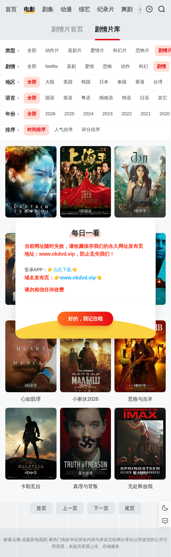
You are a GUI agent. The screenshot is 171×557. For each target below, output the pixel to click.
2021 (146, 113)
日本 (103, 82)
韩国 (85, 82)
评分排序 (91, 129)
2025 (69, 113)
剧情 (161, 66)
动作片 (52, 50)
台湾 (158, 82)
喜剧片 (75, 50)
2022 (127, 113)
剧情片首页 (67, 29)
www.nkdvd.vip (78, 277)
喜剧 (71, 66)
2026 (50, 113)
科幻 (143, 66)
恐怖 (107, 66)
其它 (162, 97)
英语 (67, 97)
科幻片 (120, 50)
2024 (88, 113)
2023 (107, 113)
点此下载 (62, 269)
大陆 (49, 82)
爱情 (89, 66)
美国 (67, 82)
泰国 (121, 82)
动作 (125, 66)
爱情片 (97, 50)
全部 (31, 50)
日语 (144, 97)
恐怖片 (142, 50)
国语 (49, 97)
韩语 (126, 97)
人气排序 (63, 129)
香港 (140, 82)
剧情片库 (107, 29)
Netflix (51, 66)
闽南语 (106, 97)
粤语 (85, 97)
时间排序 (36, 129)
